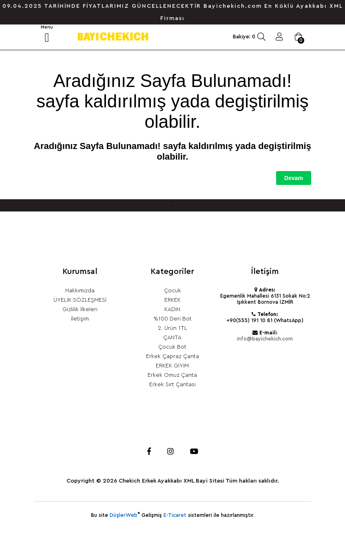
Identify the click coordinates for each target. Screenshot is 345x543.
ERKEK (172, 300)
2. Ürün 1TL (172, 328)
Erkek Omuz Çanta (172, 375)
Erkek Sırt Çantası (172, 384)
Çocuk (172, 291)
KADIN (172, 309)
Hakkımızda (80, 291)
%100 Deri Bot (172, 319)
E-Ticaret (175, 515)
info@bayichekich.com (265, 338)
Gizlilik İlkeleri (79, 309)
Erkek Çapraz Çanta (172, 356)
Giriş (279, 37)
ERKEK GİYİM (172, 366)
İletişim (80, 319)
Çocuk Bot (172, 347)
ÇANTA (172, 337)
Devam (293, 178)
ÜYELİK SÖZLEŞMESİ (79, 300)
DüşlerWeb (123, 515)
